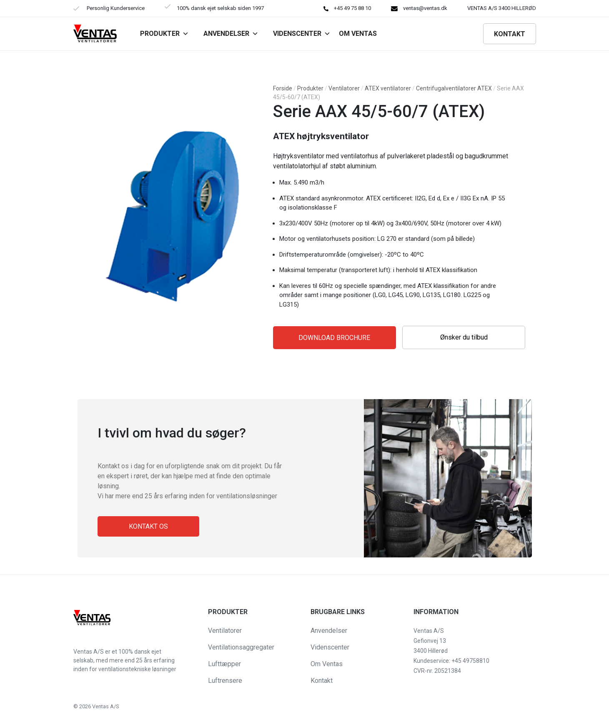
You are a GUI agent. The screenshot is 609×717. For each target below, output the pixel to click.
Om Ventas (327, 664)
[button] (13, 706)
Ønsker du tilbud (464, 337)
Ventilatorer (344, 88)
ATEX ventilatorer (388, 88)
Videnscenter (302, 33)
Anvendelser (230, 33)
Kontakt (509, 34)
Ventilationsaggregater (241, 647)
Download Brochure (334, 338)
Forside (282, 88)
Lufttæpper (224, 664)
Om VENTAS (358, 33)
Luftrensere (225, 681)
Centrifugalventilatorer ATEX (454, 88)
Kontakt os (148, 526)
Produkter (164, 33)
